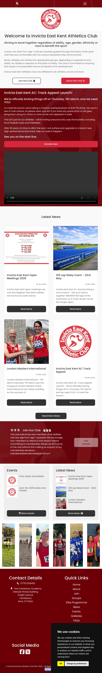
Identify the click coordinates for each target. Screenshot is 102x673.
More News (75, 513)
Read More (26, 309)
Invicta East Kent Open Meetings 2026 (80, 477)
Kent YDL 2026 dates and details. (32, 489)
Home (76, 584)
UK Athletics (60, 71)
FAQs (76, 620)
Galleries (76, 616)
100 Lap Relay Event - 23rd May (82, 489)
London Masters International (76, 501)
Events (76, 611)
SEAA (81, 71)
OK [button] (61, 664)
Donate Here (51, 144)
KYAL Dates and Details (31, 476)
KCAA (70, 71)
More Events (26, 513)
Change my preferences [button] (77, 664)
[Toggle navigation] (85, 3)
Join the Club (26, 80)
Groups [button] (76, 598)
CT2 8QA (28, 601)
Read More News (51, 415)
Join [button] (76, 593)
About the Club (75, 80)
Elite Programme (76, 602)
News (76, 607)
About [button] (76, 589)
